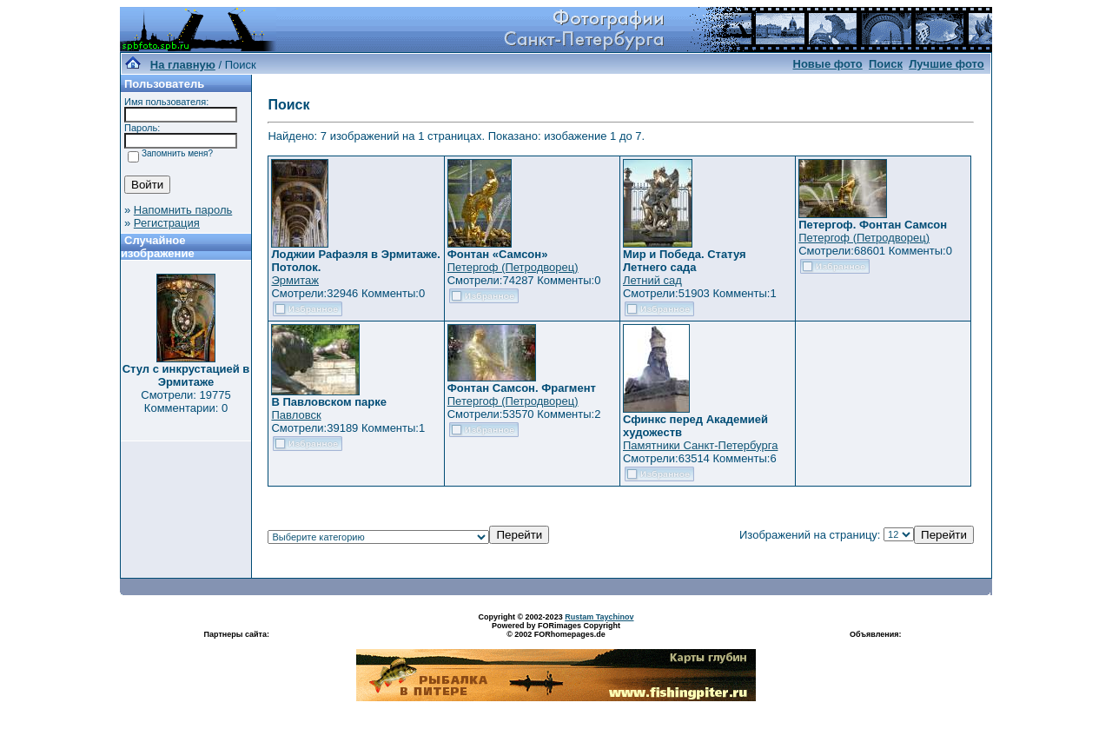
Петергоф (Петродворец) (513, 267)
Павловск (296, 414)
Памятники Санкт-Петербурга (700, 445)
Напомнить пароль (183, 209)
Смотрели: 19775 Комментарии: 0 (185, 401)
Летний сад (652, 280)
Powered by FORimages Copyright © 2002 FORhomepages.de (556, 630)
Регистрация (167, 222)
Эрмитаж (295, 280)
